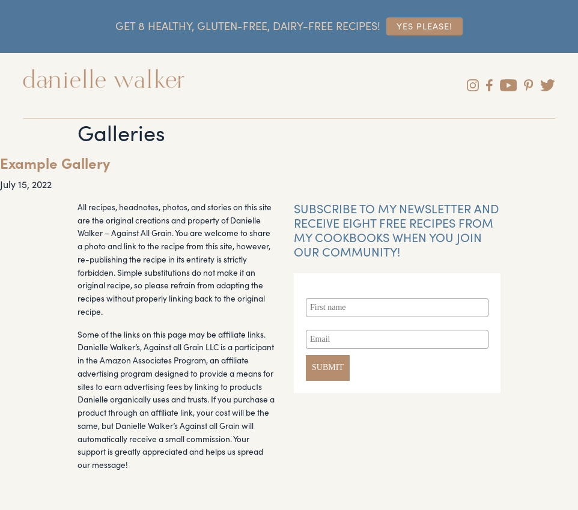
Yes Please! (424, 26)
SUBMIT (328, 367)
